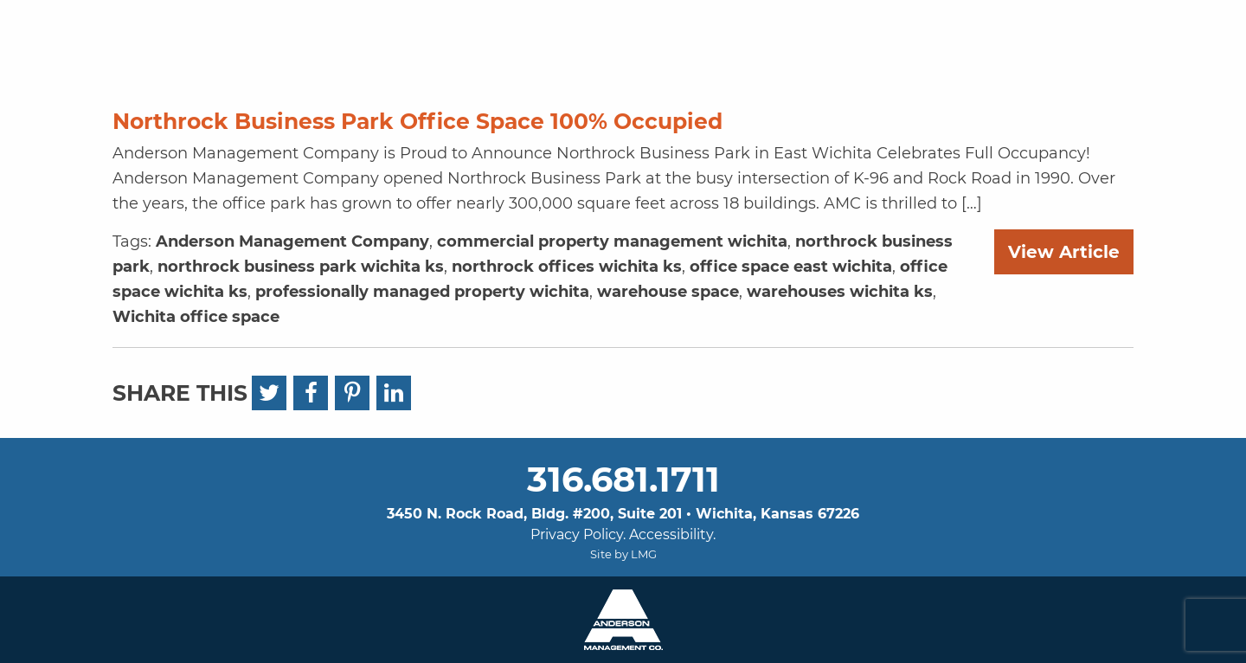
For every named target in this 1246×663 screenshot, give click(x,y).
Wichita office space (195, 316)
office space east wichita (791, 266)
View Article (1064, 251)
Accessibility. (672, 534)
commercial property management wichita (612, 241)
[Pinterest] (352, 393)
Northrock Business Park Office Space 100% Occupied (417, 121)
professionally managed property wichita (422, 291)
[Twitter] (269, 393)
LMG (644, 554)
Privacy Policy (576, 534)
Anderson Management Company (292, 241)
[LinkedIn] (393, 393)
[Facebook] (310, 393)
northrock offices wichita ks (567, 266)
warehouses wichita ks (840, 291)
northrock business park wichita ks (300, 266)
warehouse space (668, 291)
